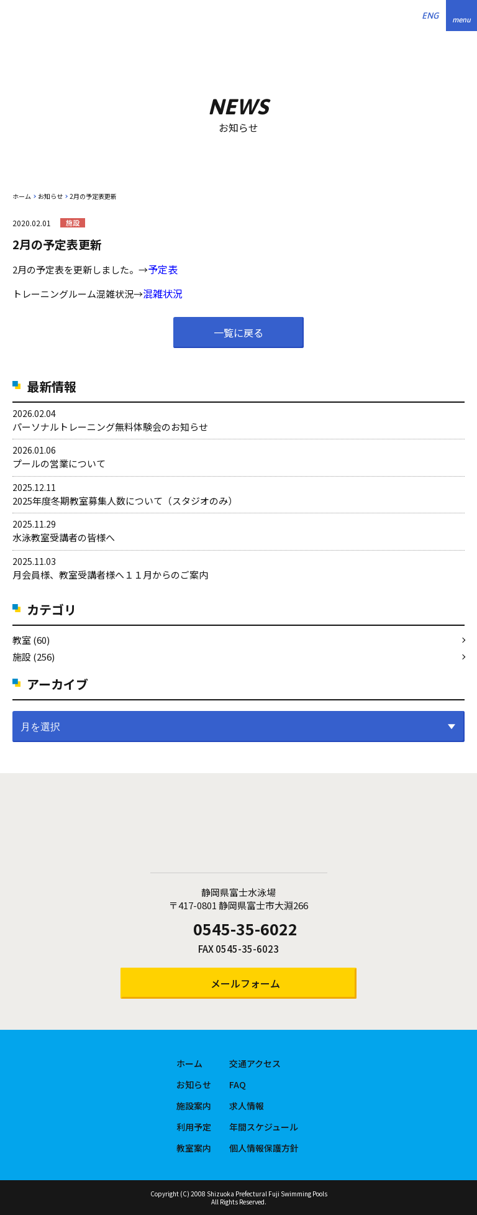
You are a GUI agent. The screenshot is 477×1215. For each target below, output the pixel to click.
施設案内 (193, 1105)
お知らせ (50, 196)
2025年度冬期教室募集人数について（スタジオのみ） (124, 500)
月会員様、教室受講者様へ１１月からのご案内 (110, 574)
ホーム (21, 196)
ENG (430, 16)
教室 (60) (31, 639)
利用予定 (193, 1127)
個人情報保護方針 (264, 1148)
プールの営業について (59, 463)
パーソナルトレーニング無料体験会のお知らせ (110, 426)
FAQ (237, 1084)
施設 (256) (33, 656)
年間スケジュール (263, 1127)
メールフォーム (245, 983)
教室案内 (193, 1148)
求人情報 (246, 1105)
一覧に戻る (238, 332)
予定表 (163, 269)
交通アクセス (255, 1063)
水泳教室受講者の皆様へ (63, 537)
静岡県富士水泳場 (238, 830)
